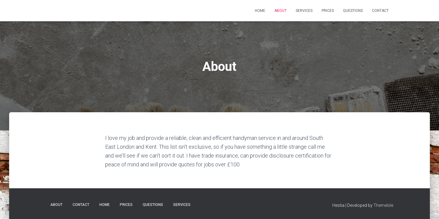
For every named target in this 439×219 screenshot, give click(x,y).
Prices (328, 11)
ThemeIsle (383, 205)
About (280, 11)
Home (260, 11)
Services (304, 11)
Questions (353, 11)
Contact (380, 11)
